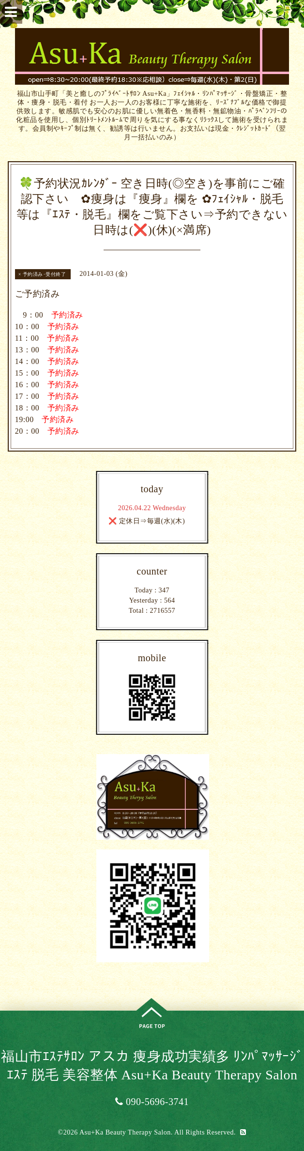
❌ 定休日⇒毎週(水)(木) (146, 521)
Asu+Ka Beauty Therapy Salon (125, 1132)
